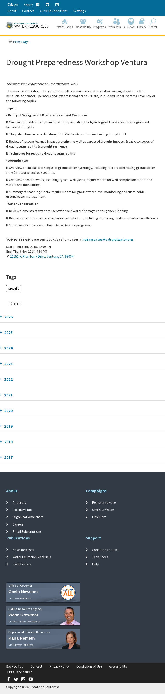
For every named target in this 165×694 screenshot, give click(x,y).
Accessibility (118, 666)
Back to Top (15, 666)
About (12, 11)
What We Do (83, 23)
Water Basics (64, 23)
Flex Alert (99, 517)
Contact (28, 11)
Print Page (18, 42)
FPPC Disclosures (19, 672)
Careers (18, 524)
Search (153, 23)
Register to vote (104, 502)
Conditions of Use (105, 550)
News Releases (23, 550)
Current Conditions (54, 11)
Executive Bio (22, 510)
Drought (13, 288)
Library (141, 23)
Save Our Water (103, 510)
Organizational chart (28, 517)
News (131, 23)
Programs (99, 23)
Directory (19, 502)
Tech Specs (100, 557)
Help (95, 564)
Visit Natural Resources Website (24, 621)
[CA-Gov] (13, 5)
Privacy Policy (59, 666)
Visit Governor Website (20, 598)
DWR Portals (22, 564)
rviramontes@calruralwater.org (108, 239)
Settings (79, 11)
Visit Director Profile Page (21, 644)
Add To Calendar (22, 265)
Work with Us (116, 23)
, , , (41, 256)
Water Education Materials (32, 557)
